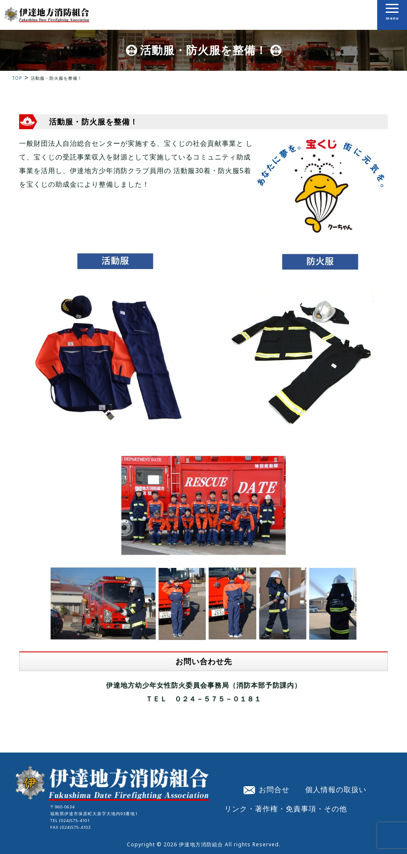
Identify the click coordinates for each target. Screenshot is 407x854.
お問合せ (266, 789)
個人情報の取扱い (336, 789)
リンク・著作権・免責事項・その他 (285, 808)
